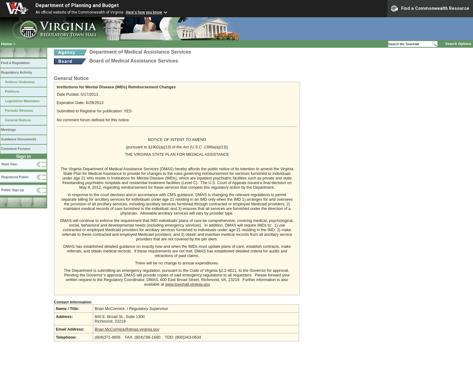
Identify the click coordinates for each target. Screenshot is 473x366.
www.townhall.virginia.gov (187, 284)
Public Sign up (12, 190)
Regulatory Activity (16, 72)
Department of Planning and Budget (77, 5)
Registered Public (15, 177)
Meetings (8, 129)
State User (9, 164)
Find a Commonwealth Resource (430, 9)
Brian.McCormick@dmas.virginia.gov (127, 329)
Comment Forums (15, 149)
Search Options (458, 44)
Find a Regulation (15, 63)
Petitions (12, 91)
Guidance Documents (18, 139)
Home (6, 44)
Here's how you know (144, 12)
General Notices (18, 120)
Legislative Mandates (22, 101)
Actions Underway (20, 82)
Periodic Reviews (19, 110)
